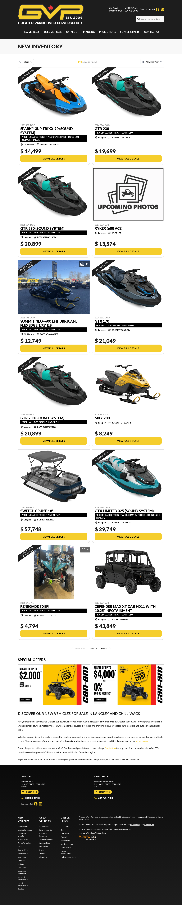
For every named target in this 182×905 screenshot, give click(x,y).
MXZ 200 (102, 418)
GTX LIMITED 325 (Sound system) (124, 511)
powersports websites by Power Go (117, 829)
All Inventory (23, 826)
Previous (77, 648)
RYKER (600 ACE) (109, 228)
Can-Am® (22, 868)
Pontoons (22, 861)
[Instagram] (162, 9)
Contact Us (151, 31)
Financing (88, 31)
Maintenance (66, 848)
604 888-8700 (115, 10)
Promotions (107, 31)
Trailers (21, 864)
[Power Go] (105, 837)
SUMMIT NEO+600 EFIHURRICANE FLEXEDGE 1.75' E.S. (48, 323)
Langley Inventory (25, 830)
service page (142, 741)
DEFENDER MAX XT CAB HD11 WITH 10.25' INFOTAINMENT (125, 608)
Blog (62, 830)
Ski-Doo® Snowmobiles (23, 878)
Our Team (65, 833)
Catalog (71, 31)
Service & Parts (130, 31)
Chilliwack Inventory (22, 834)
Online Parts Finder (68, 857)
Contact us (110, 748)
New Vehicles (31, 31)
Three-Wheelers (24, 843)
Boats (41, 850)
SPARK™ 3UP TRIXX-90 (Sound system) (46, 131)
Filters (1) (25, 62)
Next (106, 648)
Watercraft (22, 857)
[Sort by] (152, 62)
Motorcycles (23, 839)
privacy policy (135, 825)
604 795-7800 (131, 10)
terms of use (149, 825)
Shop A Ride (95, 833)
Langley (113, 7)
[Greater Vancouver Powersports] (51, 14)
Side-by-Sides (23, 850)
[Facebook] (157, 9)
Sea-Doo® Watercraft (22, 872)
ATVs (20, 846)
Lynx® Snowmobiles (23, 884)
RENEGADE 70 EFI (34, 606)
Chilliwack (131, 7)
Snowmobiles (23, 853)
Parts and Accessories (66, 852)
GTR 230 (102, 129)
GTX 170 (102, 321)
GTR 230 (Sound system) (42, 228)
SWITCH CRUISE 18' (36, 511)
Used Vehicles (53, 31)
